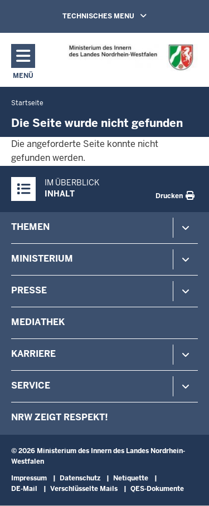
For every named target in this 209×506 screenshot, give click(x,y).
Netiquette (130, 478)
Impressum (29, 478)
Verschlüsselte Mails (84, 488)
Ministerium (42, 258)
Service (30, 385)
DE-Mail (24, 488)
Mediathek (38, 322)
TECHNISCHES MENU (120, 16)
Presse (29, 290)
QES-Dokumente (157, 488)
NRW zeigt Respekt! (59, 417)
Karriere (33, 354)
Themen (30, 227)
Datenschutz (80, 478)
